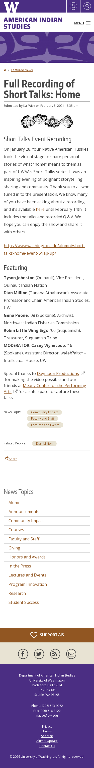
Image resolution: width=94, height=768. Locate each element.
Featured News (22, 70)
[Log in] (73, 6)
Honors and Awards (27, 557)
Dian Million (44, 443)
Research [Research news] (17, 593)
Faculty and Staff (42, 418)
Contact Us (47, 746)
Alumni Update (47, 741)
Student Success (24, 602)
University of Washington (38, 756)
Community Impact (44, 412)
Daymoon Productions (61, 373)
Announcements (24, 511)
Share (11, 458)
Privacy (47, 726)
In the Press (20, 566)
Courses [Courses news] (16, 529)
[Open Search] (87, 6)
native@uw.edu (47, 715)
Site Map (47, 736)
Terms (47, 731)
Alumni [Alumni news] (15, 502)
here (41, 209)
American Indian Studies (33, 23)
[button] (47, 120)
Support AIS (47, 635)
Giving (14, 548)
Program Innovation (28, 584)
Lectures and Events (45, 425)
